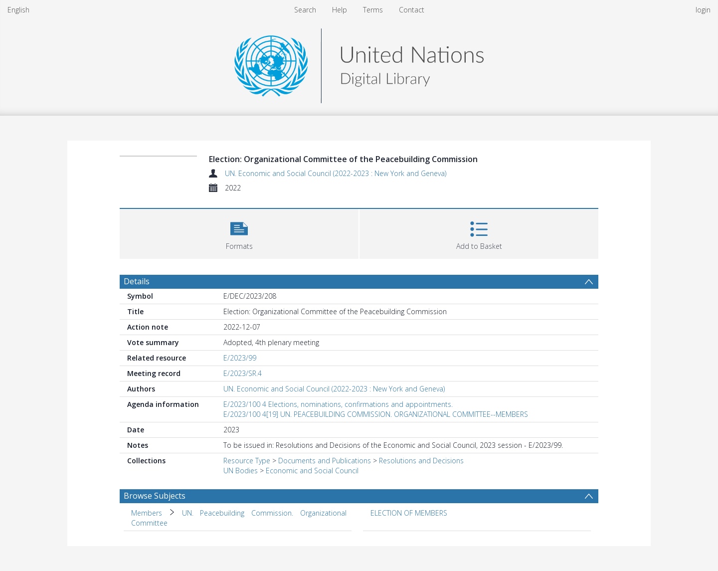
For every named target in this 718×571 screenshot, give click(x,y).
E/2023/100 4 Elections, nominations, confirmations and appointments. (338, 404)
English (18, 9)
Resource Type (246, 460)
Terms (373, 9)
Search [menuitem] (305, 9)
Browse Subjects (154, 495)
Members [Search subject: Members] (146, 513)
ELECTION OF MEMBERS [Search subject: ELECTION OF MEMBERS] (408, 513)
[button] (239, 232)
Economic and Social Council (312, 470)
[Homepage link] (359, 63)
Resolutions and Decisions (421, 460)
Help (339, 9)
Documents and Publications (324, 460)
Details (137, 281)
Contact (411, 9)
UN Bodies (240, 470)
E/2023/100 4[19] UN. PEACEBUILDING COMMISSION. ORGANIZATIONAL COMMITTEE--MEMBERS (375, 414)
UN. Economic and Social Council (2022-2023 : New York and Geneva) (335, 173)
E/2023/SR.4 (242, 373)
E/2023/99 (239, 358)
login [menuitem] (703, 9)
